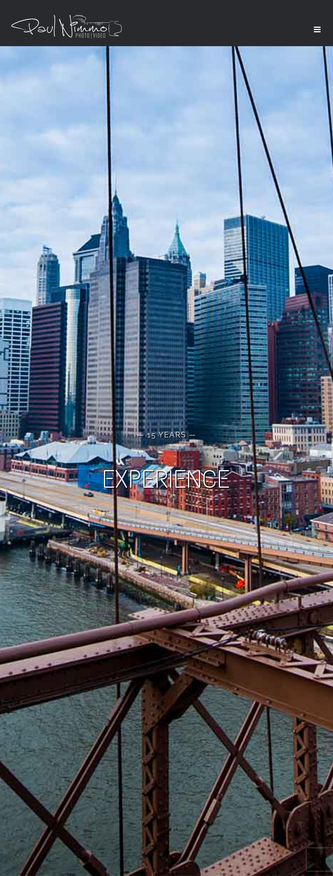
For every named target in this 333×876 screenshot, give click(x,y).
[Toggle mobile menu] (318, 29)
